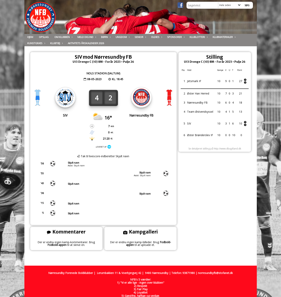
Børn (105, 37)
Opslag (44, 37)
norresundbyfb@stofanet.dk (215, 273)
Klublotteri (198, 37)
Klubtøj (56, 43)
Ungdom (122, 37)
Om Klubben (63, 37)
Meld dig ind (86, 37)
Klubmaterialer (224, 37)
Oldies (156, 37)
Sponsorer (175, 37)
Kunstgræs (35, 43)
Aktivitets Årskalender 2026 (86, 43)
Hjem (30, 37)
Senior (140, 37)
